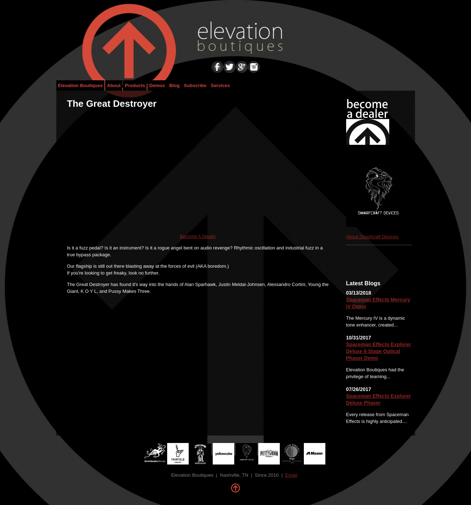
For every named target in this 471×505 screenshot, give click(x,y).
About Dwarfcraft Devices (372, 236)
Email (291, 475)
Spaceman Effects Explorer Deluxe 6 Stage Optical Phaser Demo (378, 351)
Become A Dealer (198, 236)
